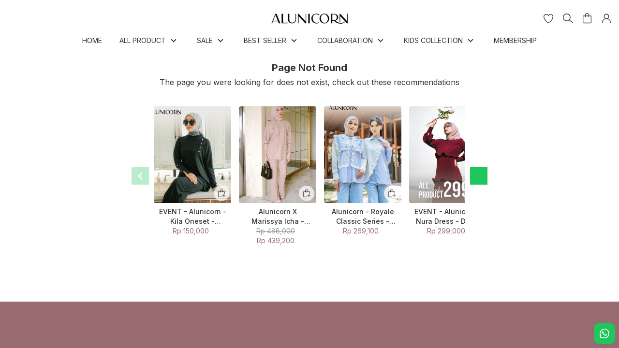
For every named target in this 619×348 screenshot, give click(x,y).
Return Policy (182, 320)
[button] (548, 18)
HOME (92, 40)
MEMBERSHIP (515, 40)
